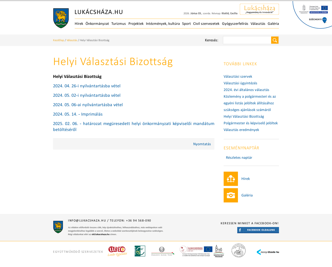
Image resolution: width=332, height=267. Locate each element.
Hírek (79, 23)
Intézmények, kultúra (163, 23)
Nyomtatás (202, 144)
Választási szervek (238, 76)
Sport (186, 23)
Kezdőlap (58, 40)
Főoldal (88, 18)
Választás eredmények (241, 129)
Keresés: (211, 40)
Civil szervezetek (206, 23)
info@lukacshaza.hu (87, 220)
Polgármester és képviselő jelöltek (251, 123)
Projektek (136, 23)
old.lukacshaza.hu (101, 234)
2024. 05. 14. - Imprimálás (78, 114)
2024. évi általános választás (246, 89)
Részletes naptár (239, 157)
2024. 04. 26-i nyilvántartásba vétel (87, 85)
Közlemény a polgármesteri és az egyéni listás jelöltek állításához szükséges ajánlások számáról (250, 103)
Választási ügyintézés (240, 83)
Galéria (273, 23)
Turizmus (118, 23)
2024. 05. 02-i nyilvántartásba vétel (87, 95)
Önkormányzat (97, 23)
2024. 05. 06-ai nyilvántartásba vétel (88, 104)
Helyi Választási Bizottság (244, 116)
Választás (258, 23)
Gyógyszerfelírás (235, 23)
